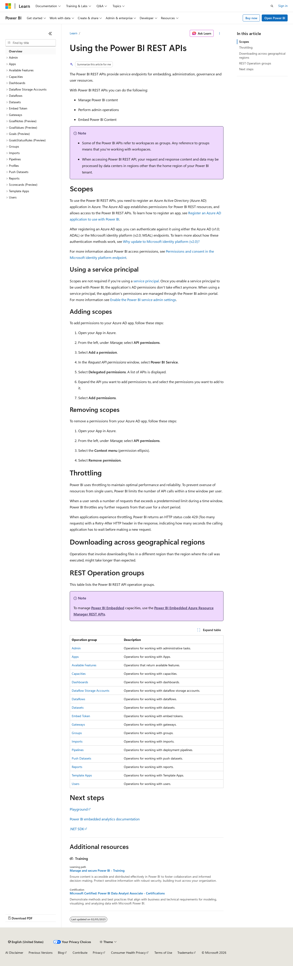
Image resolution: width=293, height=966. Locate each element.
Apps (75, 656)
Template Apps (82, 775)
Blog (61, 952)
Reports (77, 767)
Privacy (98, 952)
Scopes (244, 41)
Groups (77, 733)
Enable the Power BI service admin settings (143, 299)
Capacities (79, 673)
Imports (77, 741)
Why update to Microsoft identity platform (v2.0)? (161, 241)
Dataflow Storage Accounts (90, 690)
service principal (146, 281)
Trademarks (185, 952)
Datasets (78, 707)
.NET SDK (77, 828)
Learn (73, 33)
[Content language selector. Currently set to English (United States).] (25, 941)
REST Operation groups (255, 63)
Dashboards (80, 682)
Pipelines (78, 750)
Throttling (246, 47)
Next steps (246, 69)
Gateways (78, 724)
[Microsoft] (8, 6)
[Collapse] (50, 33)
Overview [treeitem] (15, 51)
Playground (79, 809)
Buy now (251, 18)
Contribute (80, 952)
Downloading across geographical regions (262, 55)
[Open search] (272, 6)
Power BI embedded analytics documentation (105, 819)
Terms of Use (163, 952)
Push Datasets (81, 758)
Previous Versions (41, 952)
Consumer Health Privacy (128, 952)
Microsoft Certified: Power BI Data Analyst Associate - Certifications (117, 893)
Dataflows (78, 699)
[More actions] (219, 33)
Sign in (283, 6)
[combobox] (30, 42)
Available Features (84, 665)
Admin (76, 648)
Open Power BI (274, 18)
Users (75, 784)
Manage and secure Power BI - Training (97, 871)
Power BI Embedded (107, 607)
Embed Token (81, 716)
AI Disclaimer (14, 952)
